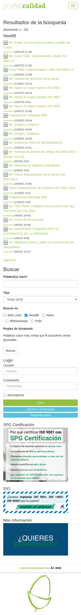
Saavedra (8, 52)
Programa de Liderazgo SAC (28, 115)
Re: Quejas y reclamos (24, 124)
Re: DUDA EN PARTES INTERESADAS (35, 142)
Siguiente (9, 260)
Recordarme (13, 395)
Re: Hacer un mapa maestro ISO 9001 (34, 87)
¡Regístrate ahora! (40, 415)
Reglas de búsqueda (18, 328)
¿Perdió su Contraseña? (40, 409)
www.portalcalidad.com (35, 568)
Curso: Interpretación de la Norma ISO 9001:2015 (42, 188)
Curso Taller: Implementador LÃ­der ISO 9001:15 (41, 69)
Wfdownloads (17, 321)
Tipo (6, 292)
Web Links (12, 315)
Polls (37, 321)
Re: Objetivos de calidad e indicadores (34, 165)
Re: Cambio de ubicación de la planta (34, 78)
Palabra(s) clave (15, 276)
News (48, 315)
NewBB (32, 315)
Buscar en (10, 308)
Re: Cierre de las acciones (26, 219)
